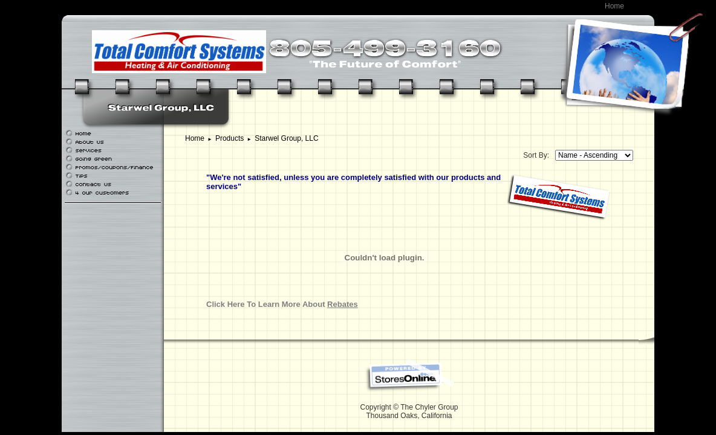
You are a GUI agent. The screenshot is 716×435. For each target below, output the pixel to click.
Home (614, 6)
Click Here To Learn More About (282, 304)
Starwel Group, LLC (286, 138)
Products (229, 138)
